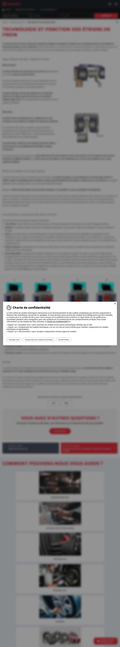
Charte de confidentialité (57, 322)
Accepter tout (15, 340)
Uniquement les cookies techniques (44, 340)
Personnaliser (72, 340)
